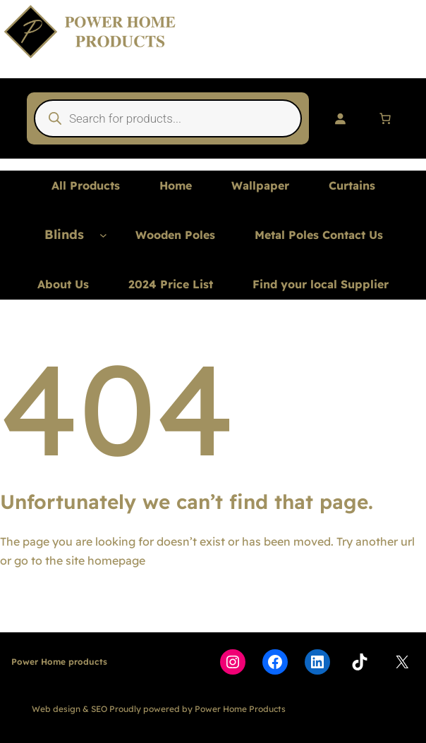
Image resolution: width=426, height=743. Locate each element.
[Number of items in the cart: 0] (385, 118)
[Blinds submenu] (103, 235)
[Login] (340, 118)
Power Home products (59, 661)
